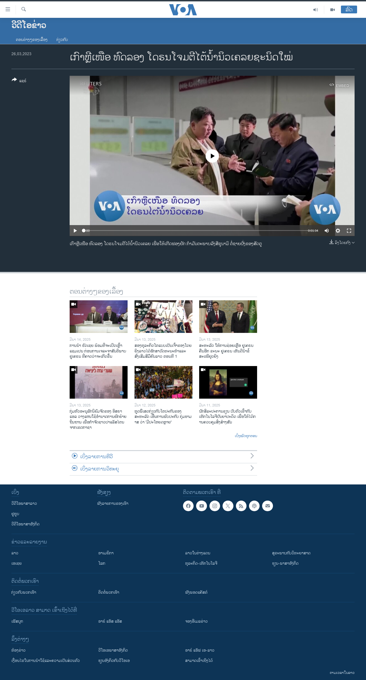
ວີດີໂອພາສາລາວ (24, 503)
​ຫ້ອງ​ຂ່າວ (18, 650)
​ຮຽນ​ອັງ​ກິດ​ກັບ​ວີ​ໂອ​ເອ (114, 661)
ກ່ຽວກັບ (62, 39)
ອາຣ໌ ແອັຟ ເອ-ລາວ (199, 650)
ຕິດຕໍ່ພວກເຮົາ (108, 592)
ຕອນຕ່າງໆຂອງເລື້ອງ (32, 39)
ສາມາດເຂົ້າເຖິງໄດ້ (199, 661)
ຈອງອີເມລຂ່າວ (196, 621)
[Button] (19, 81)
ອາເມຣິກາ (106, 553)
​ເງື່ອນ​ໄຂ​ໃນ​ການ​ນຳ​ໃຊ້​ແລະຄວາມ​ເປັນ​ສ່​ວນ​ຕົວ (45, 661)
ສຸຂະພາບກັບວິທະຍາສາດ (291, 553)
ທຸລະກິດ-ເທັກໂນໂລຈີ (201, 563)
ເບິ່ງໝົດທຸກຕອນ (246, 436)
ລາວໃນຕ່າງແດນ (197, 553)
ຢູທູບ (15, 514)
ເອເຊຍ (16, 563)
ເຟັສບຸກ (17, 621)
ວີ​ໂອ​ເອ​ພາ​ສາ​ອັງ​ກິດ (113, 650)
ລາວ (14, 553)
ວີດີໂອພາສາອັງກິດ (25, 524)
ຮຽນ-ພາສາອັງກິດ (285, 563)
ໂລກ (101, 563)
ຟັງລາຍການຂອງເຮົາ (112, 503)
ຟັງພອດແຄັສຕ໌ (196, 592)
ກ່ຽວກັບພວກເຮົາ (23, 592)
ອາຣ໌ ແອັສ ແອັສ (110, 621)
